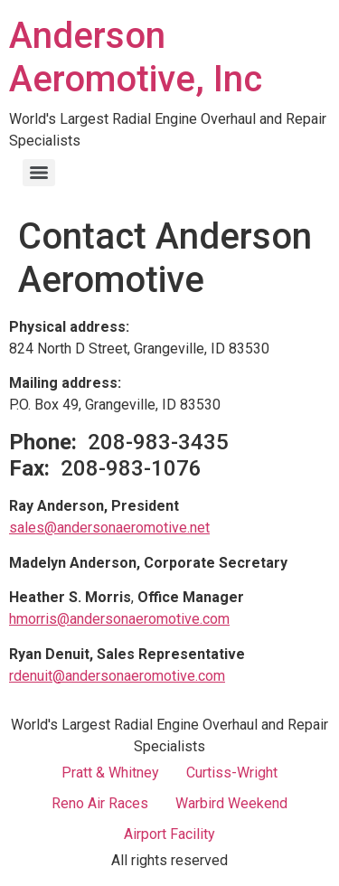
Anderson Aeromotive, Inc (135, 57)
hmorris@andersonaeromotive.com (119, 618)
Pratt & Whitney (110, 772)
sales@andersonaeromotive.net (109, 527)
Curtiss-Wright (232, 772)
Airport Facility (169, 834)
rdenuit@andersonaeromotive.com (117, 675)
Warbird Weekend (231, 803)
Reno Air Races (100, 803)
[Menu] (39, 172)
